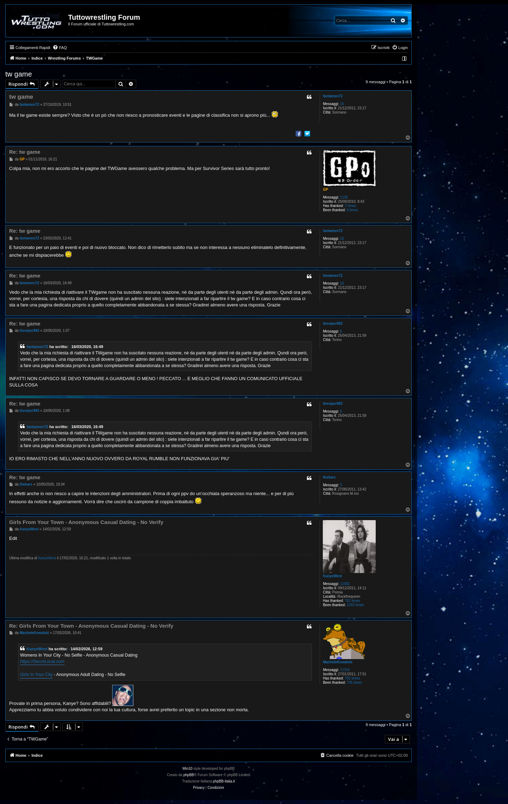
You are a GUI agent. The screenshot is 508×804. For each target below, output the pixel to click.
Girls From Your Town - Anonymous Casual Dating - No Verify (86, 522)
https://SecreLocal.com (42, 661)
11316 (345, 670)
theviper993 (333, 323)
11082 (345, 584)
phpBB (188, 775)
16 (342, 104)
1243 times (355, 605)
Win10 (187, 768)
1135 (344, 197)
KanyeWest (332, 576)
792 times (352, 678)
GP (325, 189)
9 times (352, 210)
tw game (18, 74)
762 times (352, 601)
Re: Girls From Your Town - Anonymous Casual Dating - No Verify (91, 626)
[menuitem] (60, 47)
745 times (354, 682)
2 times (350, 206)
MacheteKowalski (337, 662)
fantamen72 (333, 96)
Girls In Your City (36, 674)
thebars (329, 477)
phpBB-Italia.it (224, 781)
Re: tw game (24, 152)
